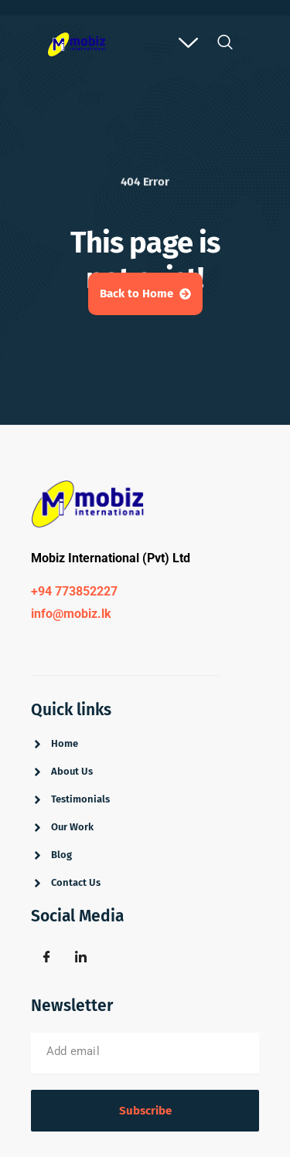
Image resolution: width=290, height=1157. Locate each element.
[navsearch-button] (225, 46)
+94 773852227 (74, 591)
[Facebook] (46, 957)
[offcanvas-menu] (188, 44)
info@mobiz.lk (71, 613)
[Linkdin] (80, 957)
